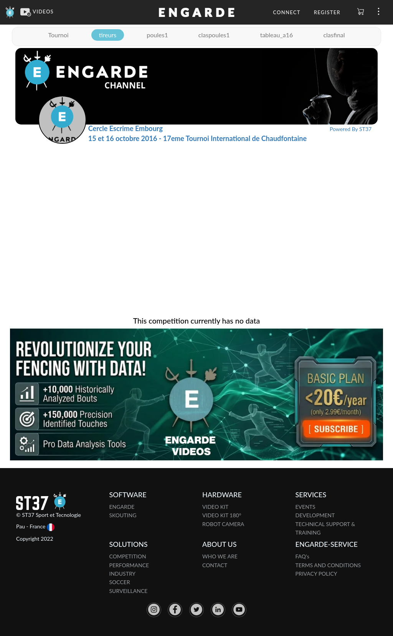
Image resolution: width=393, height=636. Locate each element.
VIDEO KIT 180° (221, 515)
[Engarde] (10, 11)
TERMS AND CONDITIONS (328, 565)
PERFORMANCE (129, 565)
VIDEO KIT (215, 506)
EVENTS (305, 506)
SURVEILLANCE (128, 591)
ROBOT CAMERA (223, 524)
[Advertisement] (196, 201)
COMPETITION (127, 556)
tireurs (107, 34)
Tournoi (58, 34)
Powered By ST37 (351, 129)
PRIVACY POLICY (316, 573)
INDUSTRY (122, 573)
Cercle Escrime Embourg (125, 128)
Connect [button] (286, 12)
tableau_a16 (276, 34)
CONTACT (214, 565)
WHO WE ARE (220, 556)
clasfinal (334, 34)
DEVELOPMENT (315, 515)
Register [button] (327, 12)
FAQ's (302, 556)
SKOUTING (123, 515)
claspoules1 (214, 34)
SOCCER (119, 582)
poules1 (157, 34)
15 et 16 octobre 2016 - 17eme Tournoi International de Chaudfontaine (197, 138)
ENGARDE (122, 506)
